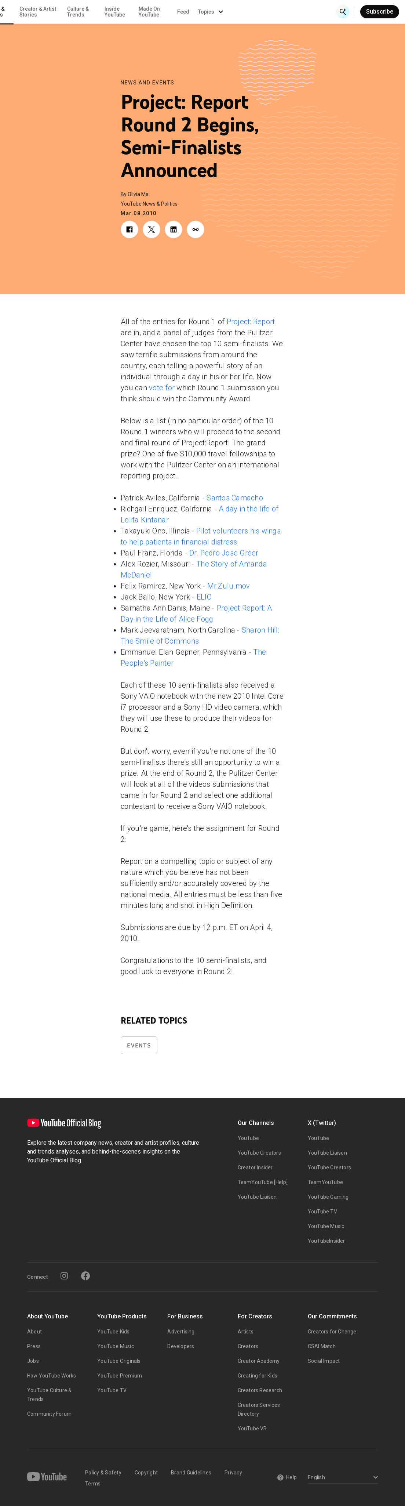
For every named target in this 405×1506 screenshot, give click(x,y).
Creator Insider (255, 1167)
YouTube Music (326, 1226)
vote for (162, 387)
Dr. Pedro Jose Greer (224, 553)
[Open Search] (343, 11)
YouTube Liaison (257, 1197)
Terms (93, 1484)
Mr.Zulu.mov (228, 586)
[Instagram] (64, 1275)
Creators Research (260, 1390)
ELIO (204, 597)
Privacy (233, 1473)
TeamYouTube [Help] (263, 1182)
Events (139, 1045)
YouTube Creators (259, 1153)
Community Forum (49, 1414)
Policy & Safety (103, 1473)
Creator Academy (259, 1361)
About (34, 1332)
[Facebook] (85, 1275)
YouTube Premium (119, 1376)
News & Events (103, 12)
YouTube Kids (113, 1332)
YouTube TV (322, 1211)
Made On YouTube (256, 12)
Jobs (33, 1361)
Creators (248, 1346)
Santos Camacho (235, 497)
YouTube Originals (119, 1361)
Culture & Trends (185, 12)
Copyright (146, 1473)
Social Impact (324, 1361)
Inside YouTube (221, 12)
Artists (245, 1332)
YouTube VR (252, 1428)
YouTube (248, 1138)
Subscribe (379, 11)
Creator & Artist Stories (144, 12)
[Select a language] (342, 1478)
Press (34, 1346)
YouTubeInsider (326, 1241)
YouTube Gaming (328, 1197)
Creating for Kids (257, 1376)
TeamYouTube (325, 1182)
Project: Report (251, 321)
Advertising (180, 1332)
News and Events (148, 83)
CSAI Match (322, 1346)
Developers (180, 1346)
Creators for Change (332, 1332)
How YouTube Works (51, 1376)
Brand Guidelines (191, 1473)
